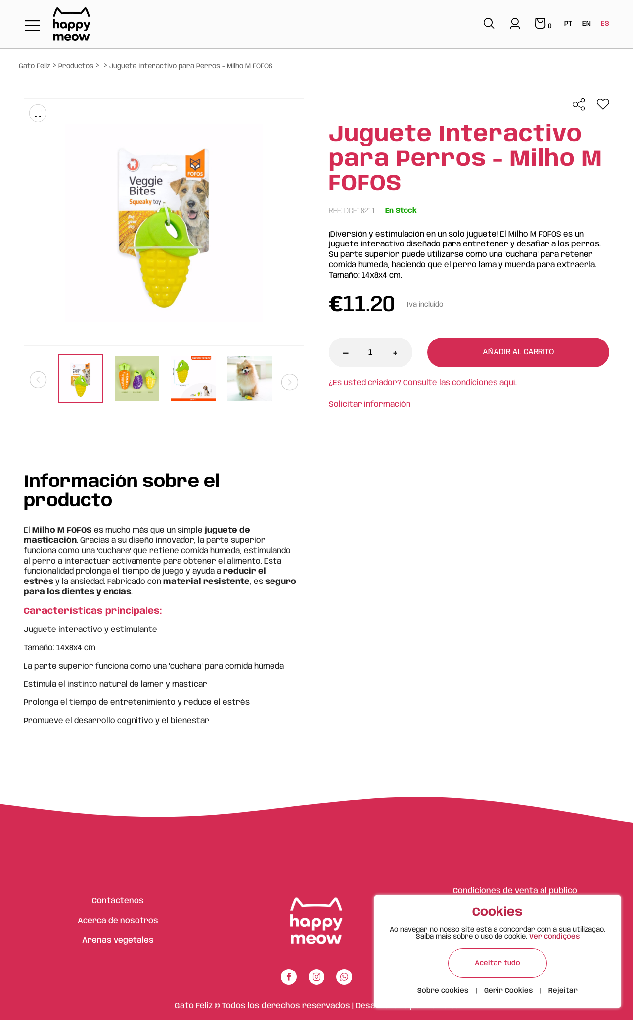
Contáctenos (118, 901)
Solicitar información (369, 404)
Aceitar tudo (497, 963)
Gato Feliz (34, 66)
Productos (75, 66)
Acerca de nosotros (118, 921)
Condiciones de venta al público (515, 891)
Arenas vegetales (118, 940)
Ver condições (554, 936)
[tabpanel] (80, 380)
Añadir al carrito (518, 352)
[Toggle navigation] (32, 26)
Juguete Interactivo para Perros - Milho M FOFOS (191, 66)
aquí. (508, 383)
